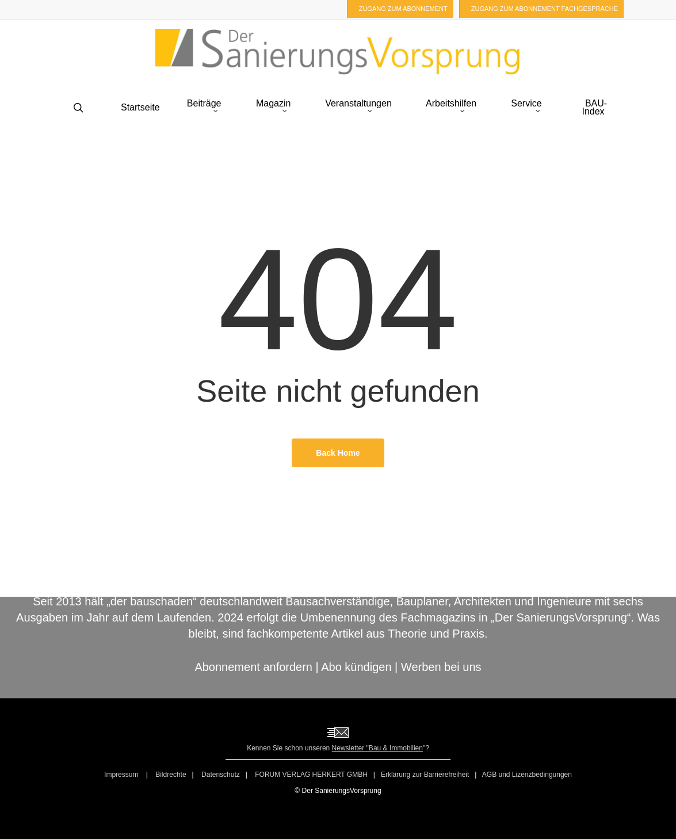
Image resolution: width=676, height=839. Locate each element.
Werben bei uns (441, 667)
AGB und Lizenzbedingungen (527, 775)
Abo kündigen (356, 667)
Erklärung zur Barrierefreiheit (425, 775)
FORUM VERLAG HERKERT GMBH (311, 775)
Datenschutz (220, 775)
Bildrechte (170, 775)
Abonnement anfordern (253, 667)
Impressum (122, 775)
